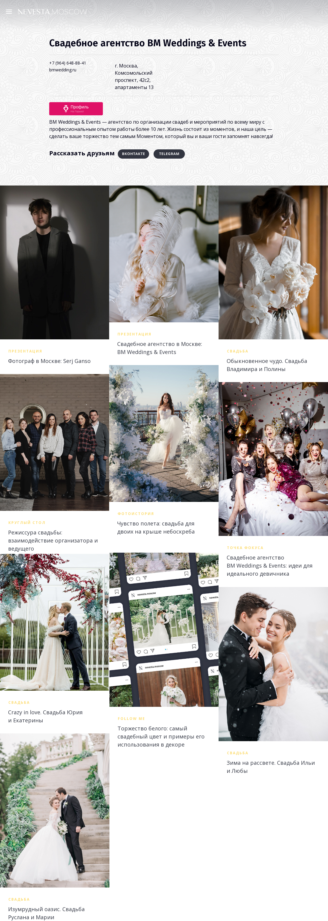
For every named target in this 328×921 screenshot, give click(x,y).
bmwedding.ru (62, 70)
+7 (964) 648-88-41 (67, 63)
